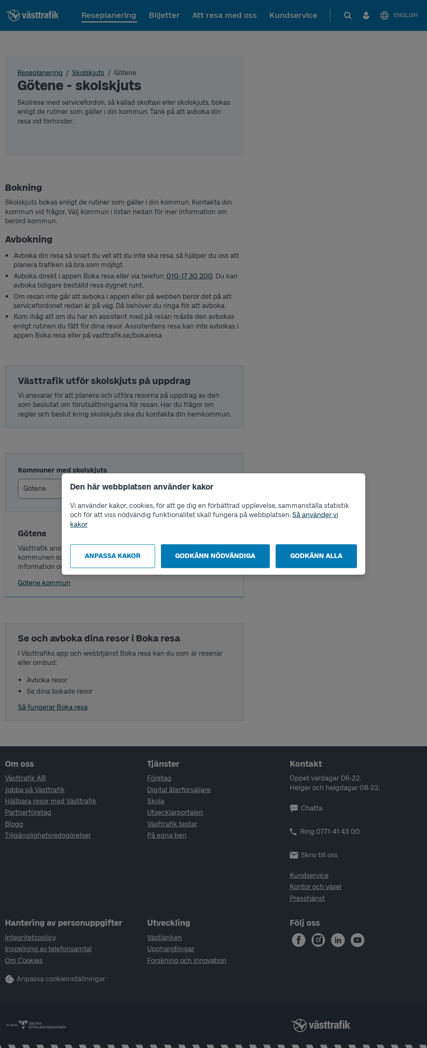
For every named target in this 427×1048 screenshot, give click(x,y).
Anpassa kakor (113, 556)
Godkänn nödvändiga (215, 556)
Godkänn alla (316, 556)
